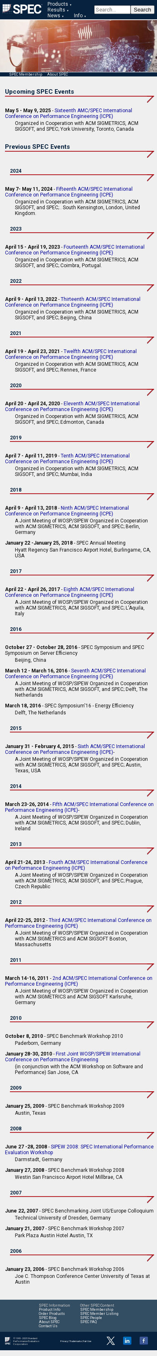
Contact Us (48, 1326)
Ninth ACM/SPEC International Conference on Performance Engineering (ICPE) (67, 511)
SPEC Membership (25, 74)
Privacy (64, 1341)
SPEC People (91, 1318)
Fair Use (87, 1341)
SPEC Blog (48, 1318)
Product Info (49, 1309)
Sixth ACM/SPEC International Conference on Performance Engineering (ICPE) (75, 749)
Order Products (52, 1314)
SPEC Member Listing (99, 1314)
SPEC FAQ (88, 1322)
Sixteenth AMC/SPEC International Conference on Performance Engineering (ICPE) (68, 113)
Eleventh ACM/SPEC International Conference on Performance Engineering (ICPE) (72, 406)
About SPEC (57, 74)
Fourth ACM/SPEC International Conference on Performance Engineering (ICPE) (76, 865)
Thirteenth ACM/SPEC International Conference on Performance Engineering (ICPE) (72, 302)
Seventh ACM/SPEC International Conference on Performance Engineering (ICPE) (75, 673)
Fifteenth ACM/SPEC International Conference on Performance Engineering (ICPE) (69, 192)
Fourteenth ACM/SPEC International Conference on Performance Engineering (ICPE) (75, 250)
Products (58, 4)
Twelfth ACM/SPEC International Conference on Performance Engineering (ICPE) (71, 354)
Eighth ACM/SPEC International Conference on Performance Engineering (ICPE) (69, 592)
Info (78, 15)
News (54, 15)
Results (56, 10)
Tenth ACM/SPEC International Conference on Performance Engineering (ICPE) (67, 458)
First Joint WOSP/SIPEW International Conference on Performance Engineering (72, 1057)
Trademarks (75, 1341)
